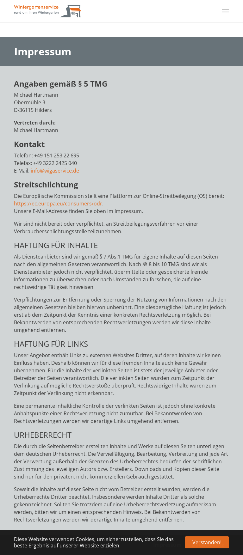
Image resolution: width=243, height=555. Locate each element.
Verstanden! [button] (206, 542)
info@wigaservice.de (55, 170)
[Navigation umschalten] (225, 11)
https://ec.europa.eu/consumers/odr (58, 203)
